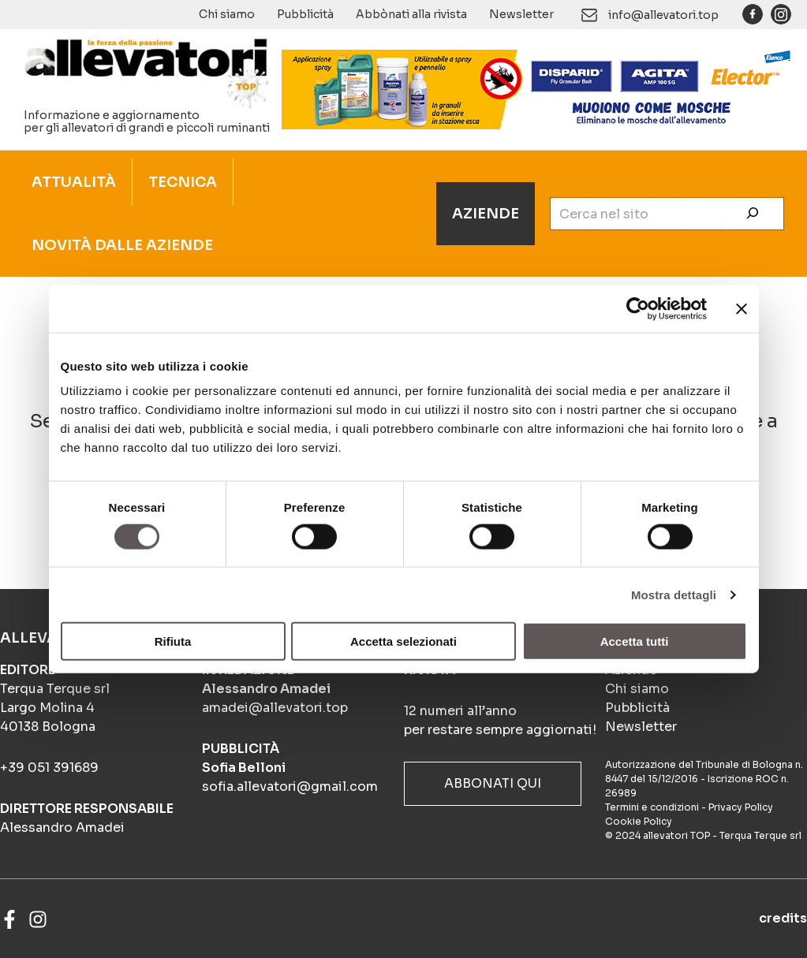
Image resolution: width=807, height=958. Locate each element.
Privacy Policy (740, 807)
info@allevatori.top (663, 15)
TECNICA (182, 182)
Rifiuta (173, 641)
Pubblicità (305, 14)
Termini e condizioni (652, 807)
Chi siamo (227, 14)
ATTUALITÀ (74, 182)
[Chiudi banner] (741, 308)
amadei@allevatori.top (275, 707)
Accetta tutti (634, 641)
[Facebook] (9, 919)
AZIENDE (485, 213)
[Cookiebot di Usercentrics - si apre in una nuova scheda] (638, 308)
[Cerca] (752, 213)
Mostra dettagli (673, 594)
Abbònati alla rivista (411, 14)
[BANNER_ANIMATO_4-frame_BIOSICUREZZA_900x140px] (536, 88)
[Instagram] (37, 919)
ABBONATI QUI (492, 783)
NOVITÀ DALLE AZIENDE (122, 245)
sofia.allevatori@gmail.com (290, 786)
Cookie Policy (638, 821)
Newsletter (521, 14)
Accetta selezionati (403, 641)
